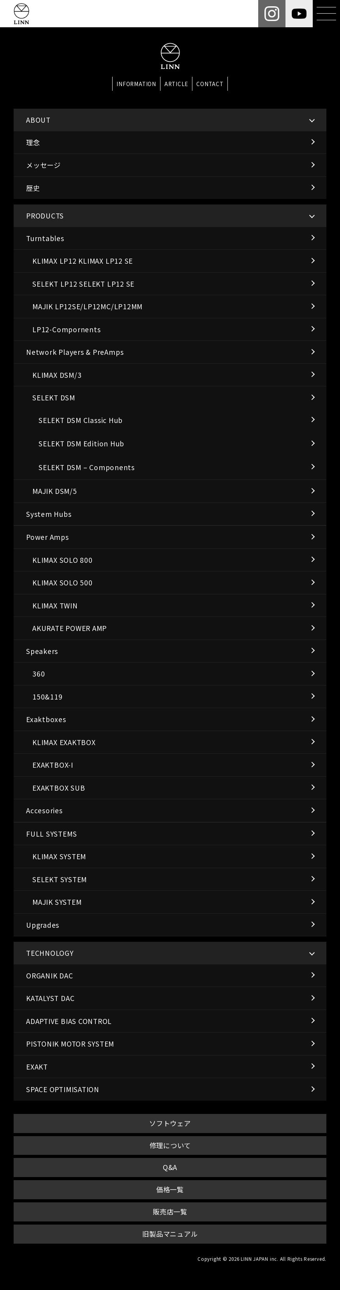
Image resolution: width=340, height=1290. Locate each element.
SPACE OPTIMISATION (62, 1089)
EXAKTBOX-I (52, 765)
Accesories (44, 810)
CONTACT (209, 84)
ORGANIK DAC (49, 975)
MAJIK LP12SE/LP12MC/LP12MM (87, 306)
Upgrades (42, 925)
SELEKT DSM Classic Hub (81, 420)
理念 (33, 142)
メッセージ (43, 165)
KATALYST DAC (50, 998)
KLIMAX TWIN (55, 605)
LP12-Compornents (66, 329)
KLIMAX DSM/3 (56, 375)
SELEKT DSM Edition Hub (81, 443)
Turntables (45, 238)
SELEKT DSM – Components (87, 467)
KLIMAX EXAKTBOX (64, 742)
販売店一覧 (170, 1211)
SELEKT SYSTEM (59, 879)
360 (38, 673)
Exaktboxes (46, 719)
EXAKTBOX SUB (58, 788)
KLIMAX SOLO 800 (62, 560)
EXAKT (37, 1066)
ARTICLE (176, 84)
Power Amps (47, 537)
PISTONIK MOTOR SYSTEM (70, 1044)
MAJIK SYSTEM (56, 902)
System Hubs (49, 514)
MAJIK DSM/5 (54, 491)
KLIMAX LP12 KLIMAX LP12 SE (82, 261)
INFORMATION (136, 84)
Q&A (170, 1167)
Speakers (42, 651)
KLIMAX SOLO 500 (62, 582)
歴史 (33, 188)
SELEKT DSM (53, 397)
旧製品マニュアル (169, 1234)
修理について (170, 1145)
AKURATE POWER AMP (69, 628)
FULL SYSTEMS (51, 834)
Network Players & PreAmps (74, 352)
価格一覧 (170, 1189)
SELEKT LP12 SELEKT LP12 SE (83, 284)
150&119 (47, 696)
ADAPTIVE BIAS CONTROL (69, 1021)
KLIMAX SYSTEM (59, 856)
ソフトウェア (170, 1123)
